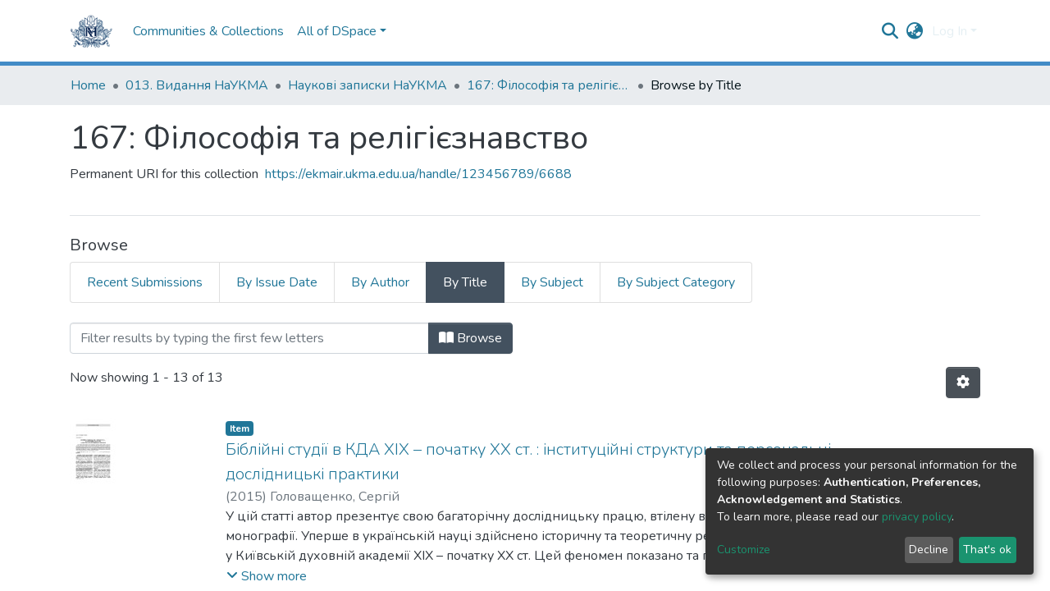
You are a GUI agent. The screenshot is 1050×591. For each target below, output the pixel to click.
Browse (470, 338)
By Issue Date (276, 282)
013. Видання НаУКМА (197, 85)
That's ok (987, 549)
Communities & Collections (208, 31)
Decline (928, 549)
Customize (743, 549)
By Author (380, 282)
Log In (949, 31)
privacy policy (917, 517)
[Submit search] (890, 31)
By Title (465, 282)
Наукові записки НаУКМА (367, 85)
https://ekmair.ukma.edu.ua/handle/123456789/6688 (418, 174)
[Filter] (249, 338)
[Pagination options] (963, 382)
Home (88, 85)
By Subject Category (676, 282)
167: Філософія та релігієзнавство (549, 85)
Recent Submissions (145, 282)
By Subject (552, 282)
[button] (915, 31)
